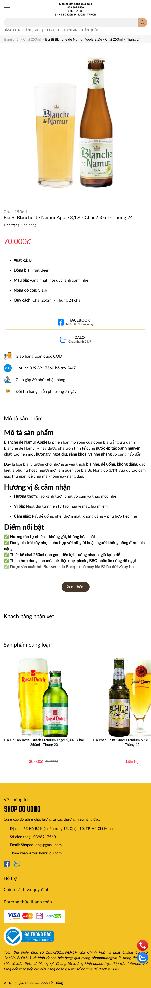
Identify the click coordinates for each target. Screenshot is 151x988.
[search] (142, 22)
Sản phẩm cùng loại (27, 645)
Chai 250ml (15, 212)
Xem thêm (75, 587)
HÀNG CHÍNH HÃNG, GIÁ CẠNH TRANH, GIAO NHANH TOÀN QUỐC (51, 30)
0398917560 (44, 837)
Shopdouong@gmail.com (41, 845)
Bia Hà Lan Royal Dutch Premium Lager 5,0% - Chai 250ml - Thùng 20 (44, 742)
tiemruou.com (50, 853)
